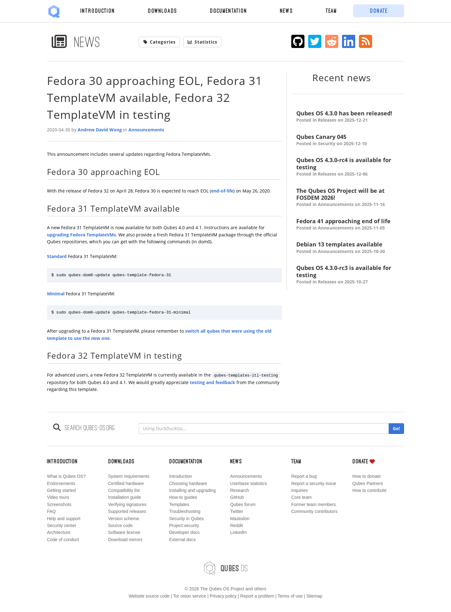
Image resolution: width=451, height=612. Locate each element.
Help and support (63, 518)
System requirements (128, 476)
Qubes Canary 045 (347, 140)
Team (331, 10)
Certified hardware (126, 483)
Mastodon (239, 518)
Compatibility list (124, 490)
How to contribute (369, 490)
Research (239, 490)
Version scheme (123, 518)
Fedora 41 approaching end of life (347, 225)
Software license (124, 532)
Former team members (313, 504)
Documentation (228, 10)
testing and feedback (212, 382)
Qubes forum (243, 504)
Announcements (146, 130)
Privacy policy (223, 596)
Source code (120, 525)
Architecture (58, 532)
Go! (396, 428)
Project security (184, 525)
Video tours (58, 497)
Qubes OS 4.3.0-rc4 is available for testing (347, 166)
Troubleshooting (184, 511)
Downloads (162, 10)
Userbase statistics (248, 483)
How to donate (366, 476)
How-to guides (183, 497)
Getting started (61, 490)
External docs (182, 539)
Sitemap (314, 596)
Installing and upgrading (192, 490)
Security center (61, 525)
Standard (57, 256)
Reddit (236, 525)
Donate (379, 10)
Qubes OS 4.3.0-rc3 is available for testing (347, 274)
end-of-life (222, 191)
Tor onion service (189, 596)
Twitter (236, 511)
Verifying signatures (127, 504)
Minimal (56, 294)
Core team (301, 497)
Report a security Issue (313, 483)
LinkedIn (238, 532)
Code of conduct (63, 539)
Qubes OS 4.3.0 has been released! (347, 117)
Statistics (202, 42)
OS (225, 568)
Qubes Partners (367, 483)
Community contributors (314, 511)
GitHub (237, 497)
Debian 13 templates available (347, 248)
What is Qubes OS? (66, 476)
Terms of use (290, 596)
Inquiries (299, 490)
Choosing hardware (188, 483)
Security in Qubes (186, 518)
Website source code (149, 596)
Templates (179, 504)
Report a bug (304, 476)
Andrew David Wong (100, 130)
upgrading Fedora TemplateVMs (81, 235)
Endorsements (61, 483)
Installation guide (124, 497)
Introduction (97, 10)
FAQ (51, 511)
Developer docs (184, 532)
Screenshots (59, 504)
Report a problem (257, 596)
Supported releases (127, 511)
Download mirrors (125, 539)
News (286, 10)
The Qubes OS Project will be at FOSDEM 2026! (347, 197)
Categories (159, 42)
